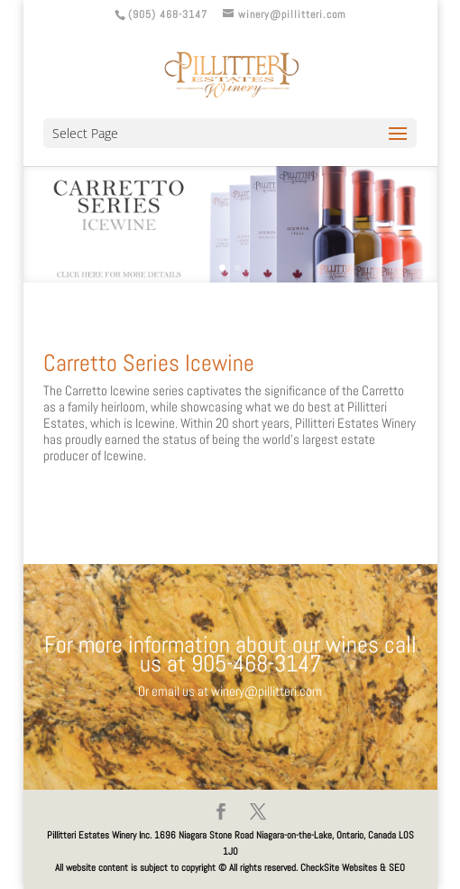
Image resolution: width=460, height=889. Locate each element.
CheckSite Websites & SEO (352, 867)
